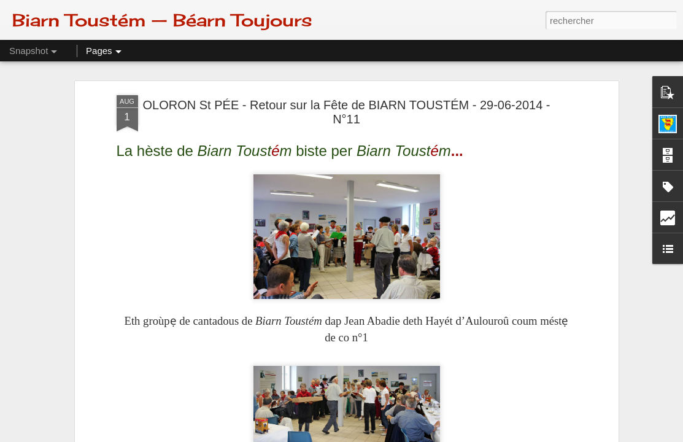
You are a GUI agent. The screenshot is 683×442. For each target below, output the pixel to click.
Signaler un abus (426, 435)
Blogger (385, 435)
